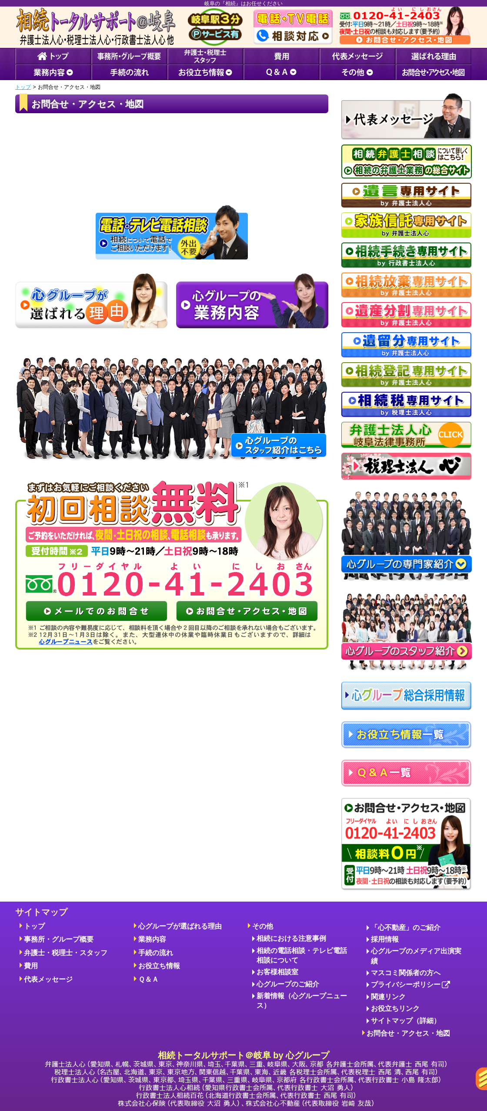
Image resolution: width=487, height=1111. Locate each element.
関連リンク (388, 996)
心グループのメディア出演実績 (416, 955)
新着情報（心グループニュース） (302, 1000)
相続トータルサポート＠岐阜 (246, 1078)
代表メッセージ (48, 979)
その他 (262, 926)
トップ (23, 87)
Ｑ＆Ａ (148, 979)
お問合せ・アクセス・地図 (408, 1033)
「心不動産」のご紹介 (405, 927)
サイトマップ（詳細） (405, 1020)
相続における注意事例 (291, 938)
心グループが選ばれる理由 (180, 926)
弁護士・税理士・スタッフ (65, 952)
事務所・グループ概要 (58, 939)
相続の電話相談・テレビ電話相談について (302, 955)
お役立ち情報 (159, 966)
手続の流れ (155, 952)
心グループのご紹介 (288, 984)
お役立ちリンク (395, 1008)
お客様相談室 (277, 972)
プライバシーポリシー (410, 985)
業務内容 (152, 939)
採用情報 (385, 939)
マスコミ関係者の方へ (405, 972)
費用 (31, 966)
